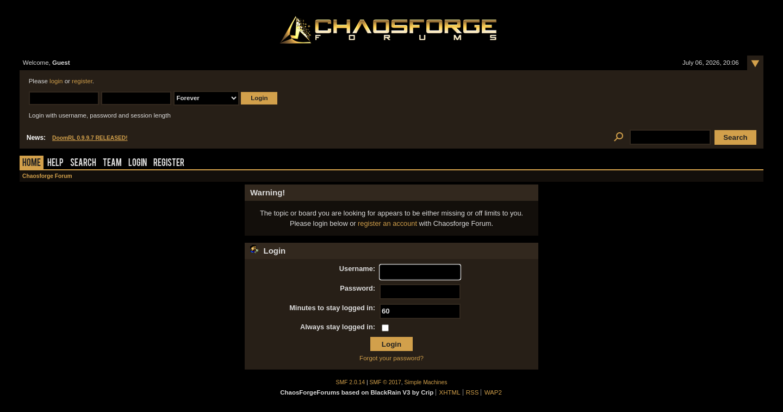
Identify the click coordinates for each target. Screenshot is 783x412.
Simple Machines (426, 382)
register (82, 81)
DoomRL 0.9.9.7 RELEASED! (90, 138)
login (56, 81)
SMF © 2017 (385, 382)
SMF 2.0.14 (350, 382)
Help (55, 163)
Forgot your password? (391, 358)
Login (137, 163)
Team (112, 163)
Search (83, 163)
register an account (387, 223)
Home (31, 163)
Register (168, 163)
